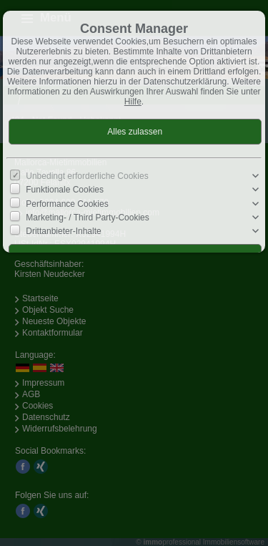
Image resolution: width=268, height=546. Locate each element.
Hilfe (133, 102)
